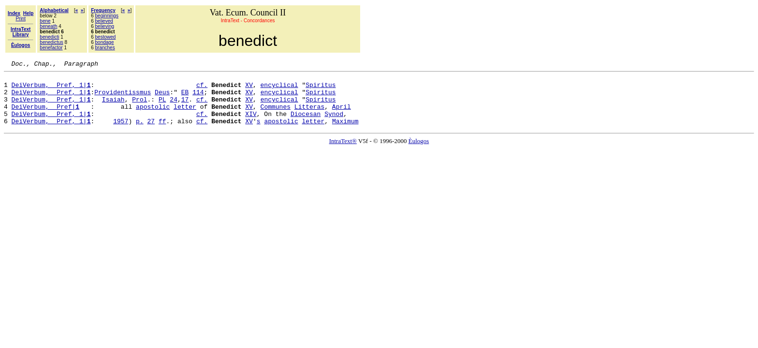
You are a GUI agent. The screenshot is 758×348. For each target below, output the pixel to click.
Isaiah (113, 106)
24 (173, 106)
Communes (276, 115)
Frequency (103, 10)
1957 (120, 132)
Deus (162, 97)
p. (140, 132)
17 (185, 106)
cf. (201, 89)
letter (185, 115)
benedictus (51, 42)
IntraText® (343, 152)
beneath (48, 26)
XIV (250, 123)
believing (104, 26)
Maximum (345, 132)
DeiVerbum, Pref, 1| (51, 89)
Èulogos (418, 152)
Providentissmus (122, 97)
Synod (333, 123)
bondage (104, 42)
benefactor (51, 47)
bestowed (105, 37)
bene (45, 21)
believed (104, 21)
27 (151, 132)
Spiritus (320, 89)
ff (162, 132)
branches (105, 47)
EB (185, 97)
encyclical (279, 89)
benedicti (49, 37)
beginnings (106, 15)
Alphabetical (54, 10)
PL (162, 106)
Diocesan (306, 123)
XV (249, 89)
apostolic (153, 115)
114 (198, 97)
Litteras (309, 115)
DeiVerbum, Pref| (45, 115)
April (341, 115)
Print (20, 18)
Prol (139, 106)
